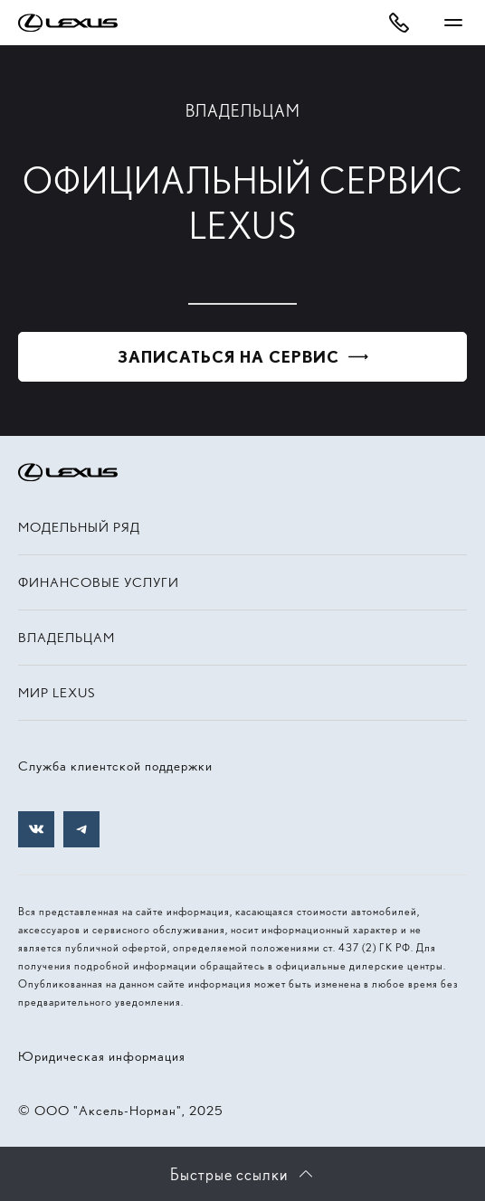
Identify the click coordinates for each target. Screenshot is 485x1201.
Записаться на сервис (228, 356)
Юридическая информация (101, 1056)
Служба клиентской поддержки (115, 766)
